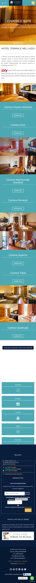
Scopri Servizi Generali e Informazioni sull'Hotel (18, 348)
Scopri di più (18, 115)
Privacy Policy (28, 507)
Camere (22, 42)
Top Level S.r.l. (21, 563)
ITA (3, 3)
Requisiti (25, 561)
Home (15, 42)
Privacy (10, 561)
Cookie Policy (17, 561)
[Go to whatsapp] (32, 578)
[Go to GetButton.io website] (32, 581)
